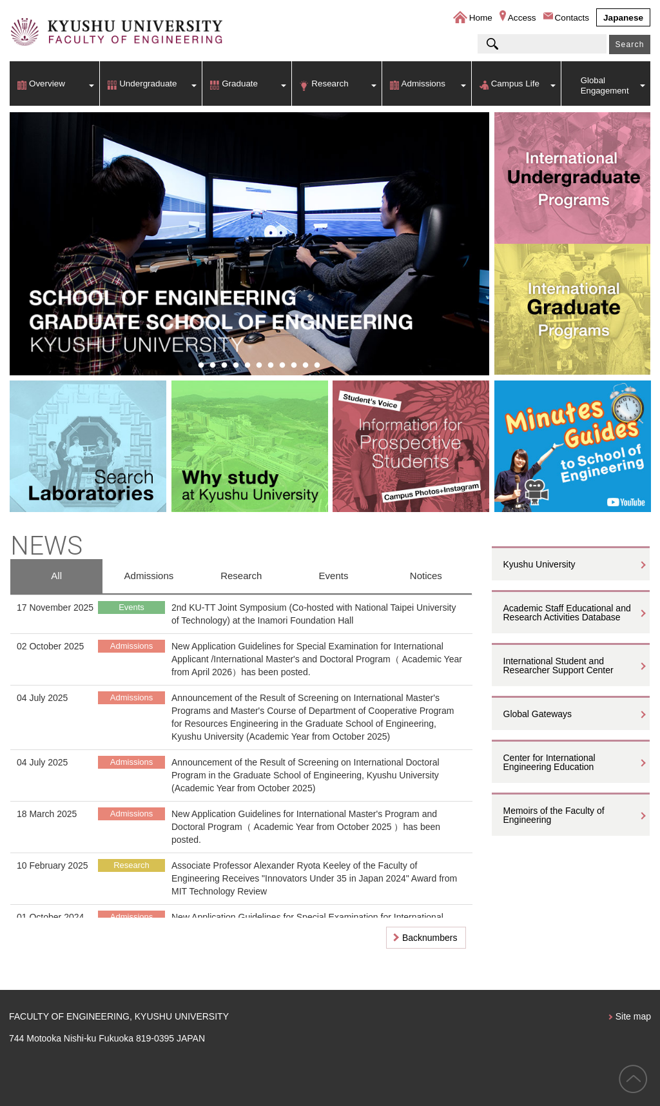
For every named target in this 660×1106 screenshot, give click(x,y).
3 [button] (212, 365)
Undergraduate (148, 83)
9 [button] (282, 365)
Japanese (623, 18)
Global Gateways (537, 714)
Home (480, 18)
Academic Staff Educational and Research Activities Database (567, 612)
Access (522, 18)
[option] (249, 243)
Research (329, 83)
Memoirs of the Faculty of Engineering (554, 815)
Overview (47, 83)
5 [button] (235, 365)
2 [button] (201, 365)
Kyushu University (539, 564)
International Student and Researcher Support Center (558, 665)
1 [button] (189, 365)
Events (334, 575)
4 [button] (224, 365)
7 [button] (259, 365)
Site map (633, 1016)
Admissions (423, 83)
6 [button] (247, 365)
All (56, 575)
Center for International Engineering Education (549, 762)
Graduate (240, 83)
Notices (426, 575)
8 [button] (270, 365)
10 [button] (293, 365)
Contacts (572, 18)
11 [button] (305, 365)
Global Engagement (605, 85)
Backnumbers (430, 938)
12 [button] (317, 365)
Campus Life (515, 83)
